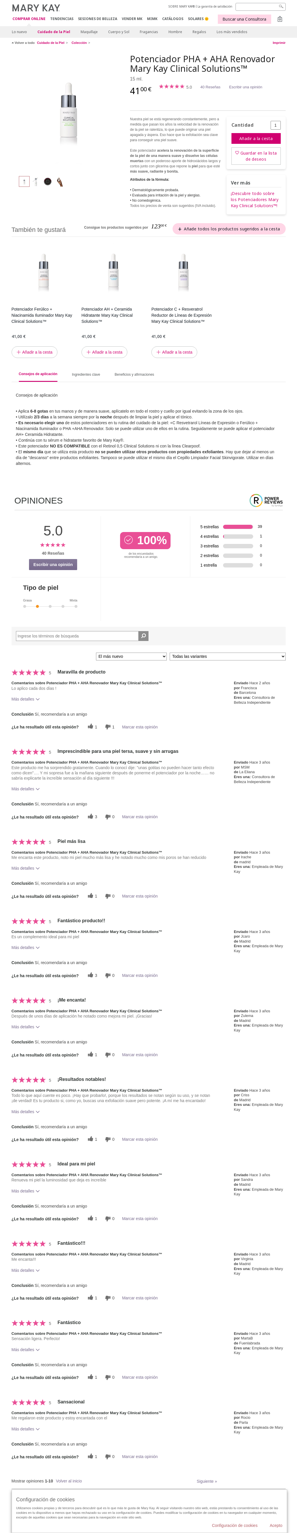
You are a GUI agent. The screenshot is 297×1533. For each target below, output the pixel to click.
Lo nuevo (19, 31)
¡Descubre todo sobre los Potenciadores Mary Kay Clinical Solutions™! (254, 199)
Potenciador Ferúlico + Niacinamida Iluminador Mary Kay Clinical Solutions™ (42, 315)
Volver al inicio (69, 1481)
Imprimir (279, 42)
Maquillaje (89, 31)
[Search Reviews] (82, 636)
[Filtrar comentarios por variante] (228, 656)
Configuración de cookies (235, 1525)
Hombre (175, 31)
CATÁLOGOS (172, 19)
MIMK (152, 19)
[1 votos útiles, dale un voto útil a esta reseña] (91, 727)
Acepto (276, 1525)
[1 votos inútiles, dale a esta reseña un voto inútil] (109, 727)
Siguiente (207, 1481)
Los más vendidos (232, 31)
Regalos (199, 31)
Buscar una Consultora (244, 19)
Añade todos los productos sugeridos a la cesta (232, 229)
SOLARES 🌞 (198, 19)
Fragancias (149, 31)
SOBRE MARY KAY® (182, 6)
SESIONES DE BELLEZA (97, 19)
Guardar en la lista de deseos (258, 156)
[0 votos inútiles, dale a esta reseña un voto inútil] (109, 817)
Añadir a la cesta (256, 138)
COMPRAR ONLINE (29, 19)
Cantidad (242, 125)
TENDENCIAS (61, 19)
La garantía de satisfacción (215, 6)
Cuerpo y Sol (118, 31)
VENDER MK (132, 19)
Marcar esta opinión (140, 727)
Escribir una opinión (245, 87)
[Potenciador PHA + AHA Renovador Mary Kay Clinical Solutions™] (69, 112)
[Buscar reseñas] (143, 636)
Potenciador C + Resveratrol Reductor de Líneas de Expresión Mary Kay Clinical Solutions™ (181, 315)
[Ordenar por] (131, 656)
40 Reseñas (210, 87)
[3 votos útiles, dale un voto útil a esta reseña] (91, 817)
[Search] (261, 7)
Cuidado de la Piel (53, 31)
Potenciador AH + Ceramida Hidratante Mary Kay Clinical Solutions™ (107, 315)
